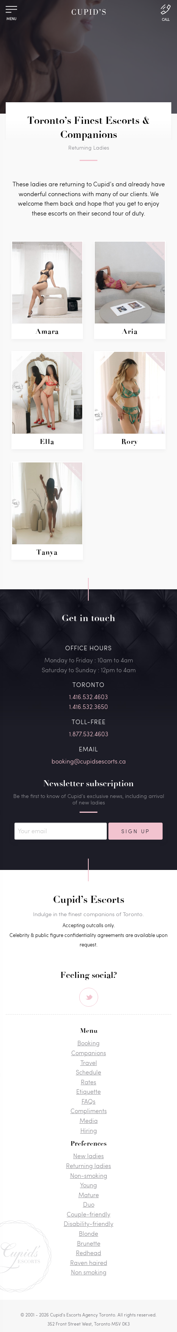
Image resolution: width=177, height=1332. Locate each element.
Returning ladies (88, 1166)
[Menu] (11, 11)
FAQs (88, 1101)
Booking (88, 1043)
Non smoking (89, 1272)
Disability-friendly (88, 1223)
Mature (88, 1195)
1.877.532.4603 (88, 734)
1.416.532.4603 (88, 697)
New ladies (88, 1156)
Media (89, 1120)
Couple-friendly (88, 1214)
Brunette (88, 1243)
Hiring (88, 1130)
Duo (88, 1204)
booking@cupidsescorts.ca (89, 761)
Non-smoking (88, 1175)
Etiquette (88, 1091)
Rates (88, 1082)
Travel (88, 1063)
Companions (88, 1053)
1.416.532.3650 (88, 707)
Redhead (88, 1253)
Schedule (88, 1072)
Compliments (88, 1111)
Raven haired (88, 1262)
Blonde (88, 1233)
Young (88, 1185)
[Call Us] (165, 12)
